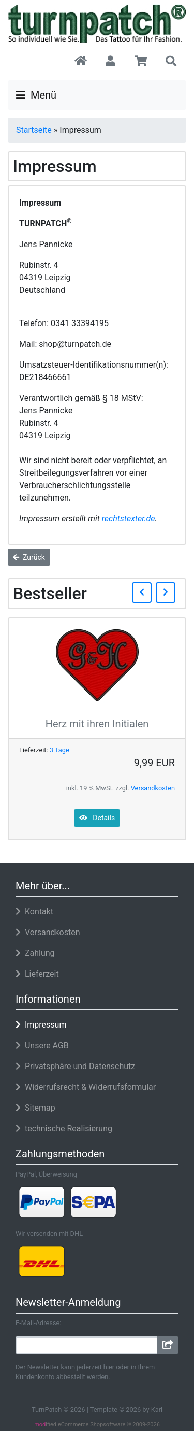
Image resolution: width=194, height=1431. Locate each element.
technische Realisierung (64, 1128)
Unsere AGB (42, 1045)
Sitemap (35, 1108)
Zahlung (35, 953)
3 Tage (59, 750)
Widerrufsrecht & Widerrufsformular (86, 1087)
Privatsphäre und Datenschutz (75, 1066)
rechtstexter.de (128, 518)
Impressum (41, 1025)
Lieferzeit (37, 974)
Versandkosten (153, 788)
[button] (110, 61)
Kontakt (34, 911)
